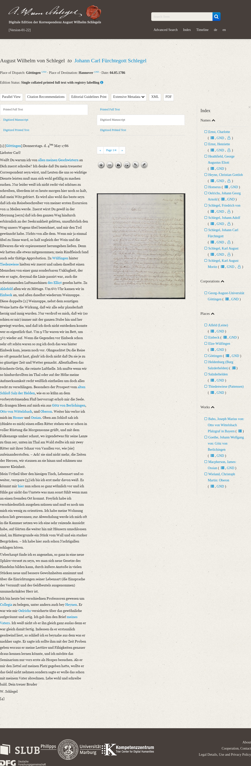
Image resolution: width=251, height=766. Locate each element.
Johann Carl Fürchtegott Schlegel (111, 60)
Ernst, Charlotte (219, 132)
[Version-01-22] (20, 30)
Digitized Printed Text (16, 130)
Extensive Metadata (129, 97)
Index (187, 30)
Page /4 (111, 150)
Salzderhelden (218, 374)
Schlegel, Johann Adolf (224, 218)
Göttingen (215, 356)
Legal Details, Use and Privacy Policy (225, 754)
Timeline (202, 30)
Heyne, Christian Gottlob (225, 175)
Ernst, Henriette (219, 144)
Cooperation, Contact (236, 748)
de (215, 30)
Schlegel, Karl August (223, 248)
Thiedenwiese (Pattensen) (226, 386)
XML (155, 97)
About (246, 742)
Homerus (214, 187)
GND (44, 72)
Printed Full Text (13, 109)
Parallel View (11, 97)
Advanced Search (166, 30)
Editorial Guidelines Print (89, 97)
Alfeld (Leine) (218, 325)
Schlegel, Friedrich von (224, 205)
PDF (168, 97)
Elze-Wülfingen (219, 343)
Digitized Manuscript (15, 119)
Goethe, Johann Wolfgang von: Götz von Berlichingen (226, 443)
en (224, 30)
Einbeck (214, 337)
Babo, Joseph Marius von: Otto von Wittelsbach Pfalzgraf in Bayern (226, 425)
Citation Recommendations (46, 97)
